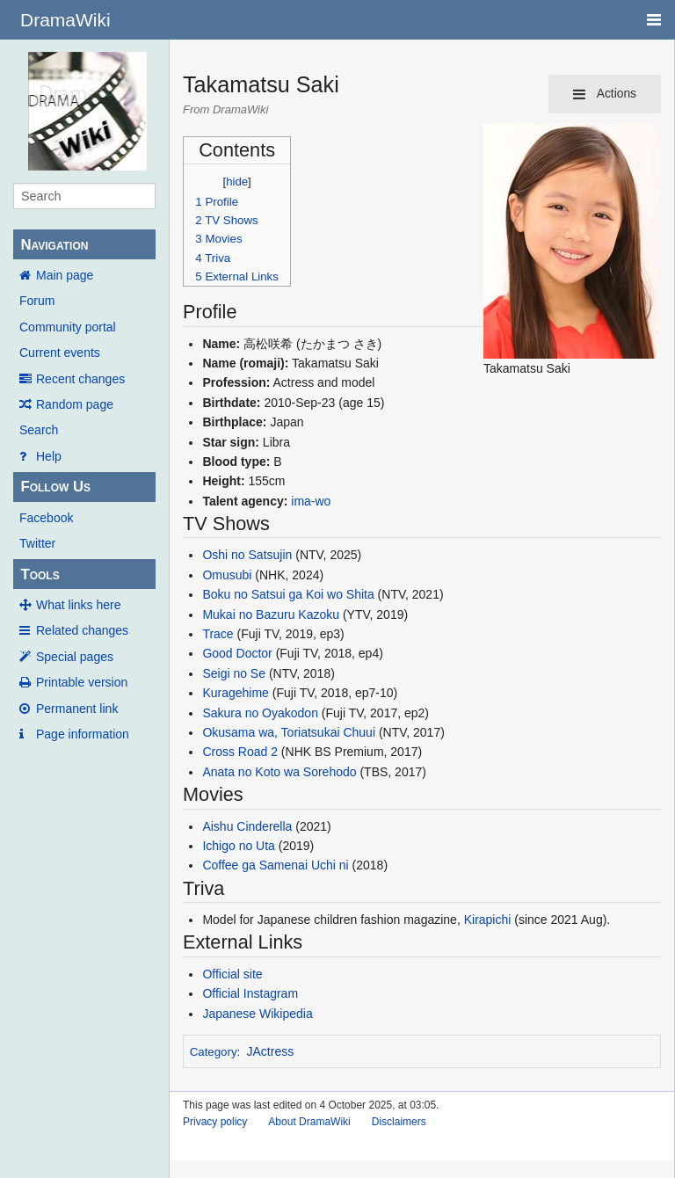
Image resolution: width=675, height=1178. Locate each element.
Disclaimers (399, 1122)
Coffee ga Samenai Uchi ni (275, 865)
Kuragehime (235, 693)
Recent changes (80, 379)
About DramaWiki (309, 1122)
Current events (59, 352)
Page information (82, 734)
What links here (78, 605)
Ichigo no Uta (238, 846)
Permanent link (77, 709)
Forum (36, 301)
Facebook (46, 518)
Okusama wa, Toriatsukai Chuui (288, 732)
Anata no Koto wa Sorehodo (279, 772)
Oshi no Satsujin (247, 555)
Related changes (82, 630)
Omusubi (226, 575)
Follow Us (55, 486)
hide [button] (237, 181)
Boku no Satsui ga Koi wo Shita (288, 594)
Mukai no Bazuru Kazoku (270, 614)
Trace (217, 634)
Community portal (67, 327)
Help (49, 456)
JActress (270, 1051)
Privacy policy (215, 1122)
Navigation (54, 244)
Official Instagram (250, 993)
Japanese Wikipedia (257, 1014)
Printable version (81, 682)
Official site (232, 974)
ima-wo (310, 501)
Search (38, 430)
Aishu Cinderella (247, 826)
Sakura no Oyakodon (260, 713)
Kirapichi (488, 920)
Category (213, 1051)
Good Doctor (237, 653)
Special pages (74, 657)
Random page (74, 404)
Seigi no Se (233, 673)
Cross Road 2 (240, 752)
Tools (39, 574)
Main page (64, 275)
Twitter (37, 543)
